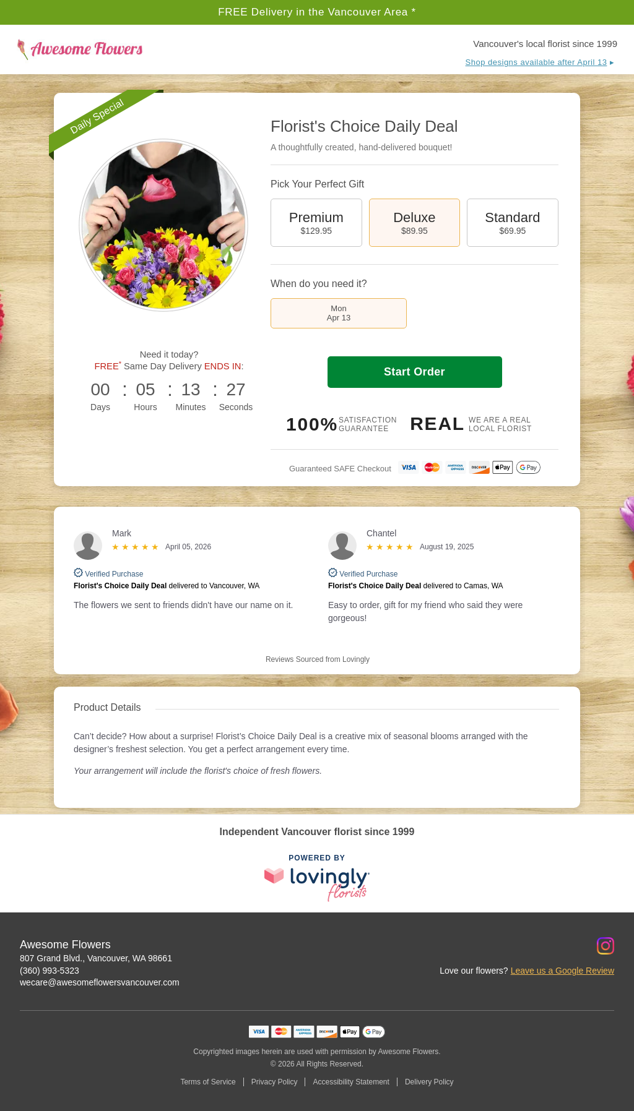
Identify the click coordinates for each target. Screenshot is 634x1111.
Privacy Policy (274, 1082)
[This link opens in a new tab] (317, 878)
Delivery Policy (429, 1082)
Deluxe (414, 222)
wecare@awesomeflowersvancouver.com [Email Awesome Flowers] (100, 982)
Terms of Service (207, 1082)
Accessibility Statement (351, 1082)
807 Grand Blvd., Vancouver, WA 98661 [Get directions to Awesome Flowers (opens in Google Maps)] (96, 958)
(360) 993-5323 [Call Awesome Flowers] (49, 971)
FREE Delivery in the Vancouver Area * (316, 12)
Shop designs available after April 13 (536, 62)
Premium (316, 222)
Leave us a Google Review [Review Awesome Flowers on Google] (562, 971)
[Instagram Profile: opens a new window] (605, 945)
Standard (512, 222)
